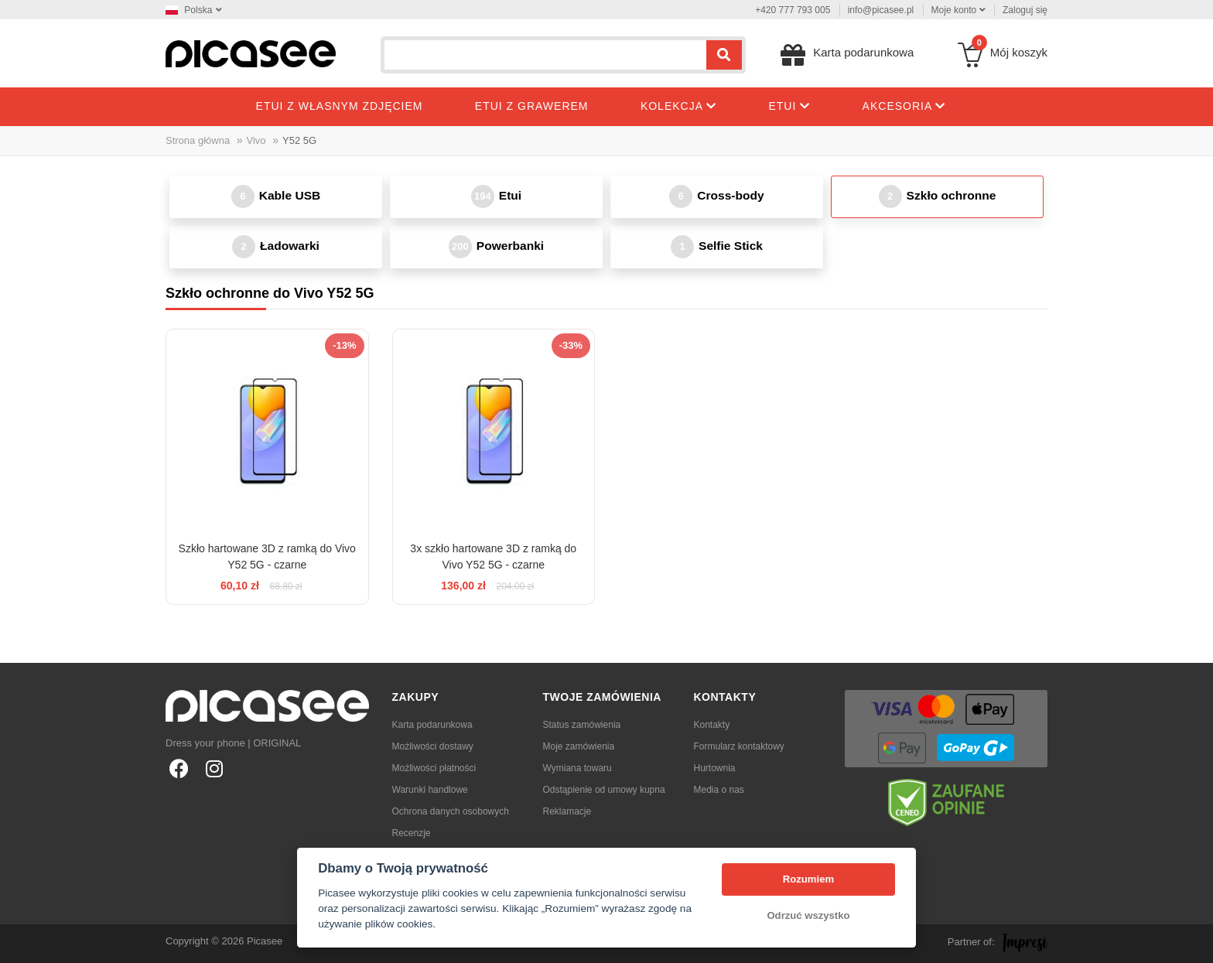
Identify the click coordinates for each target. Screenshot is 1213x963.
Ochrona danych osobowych (450, 811)
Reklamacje (567, 811)
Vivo (256, 140)
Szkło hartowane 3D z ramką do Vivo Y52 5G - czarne (267, 556)
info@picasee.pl (881, 10)
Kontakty (712, 724)
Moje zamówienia (579, 746)
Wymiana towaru (577, 768)
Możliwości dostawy (432, 746)
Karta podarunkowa (432, 724)
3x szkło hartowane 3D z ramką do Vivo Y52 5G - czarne (493, 556)
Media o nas (719, 789)
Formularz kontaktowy (739, 746)
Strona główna (198, 140)
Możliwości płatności (434, 768)
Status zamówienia (582, 724)
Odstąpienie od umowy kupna (604, 789)
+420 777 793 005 (792, 10)
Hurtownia (715, 768)
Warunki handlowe (430, 789)
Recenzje (411, 833)
